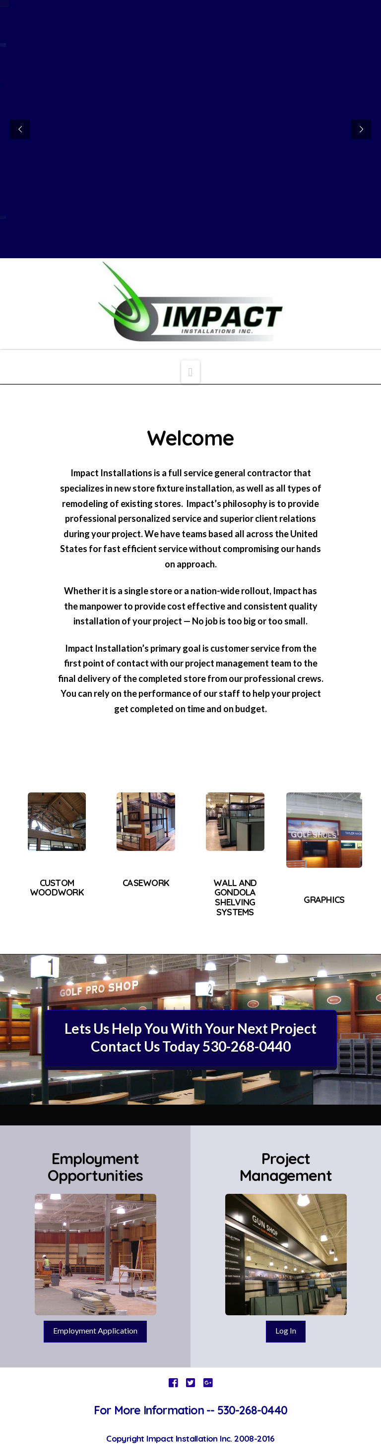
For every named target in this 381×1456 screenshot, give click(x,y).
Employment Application (95, 1330)
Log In (285, 1330)
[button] (190, 372)
